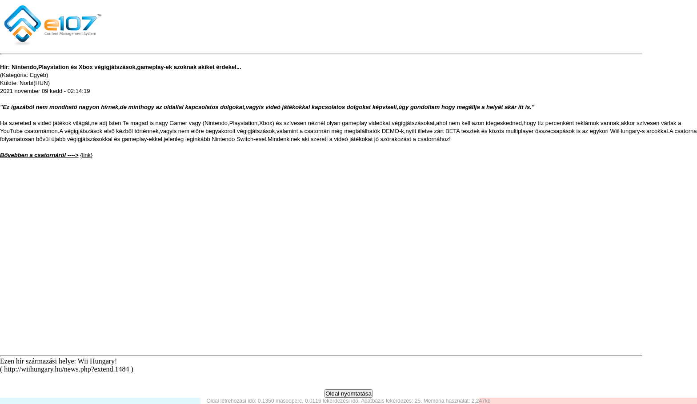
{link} (86, 155)
